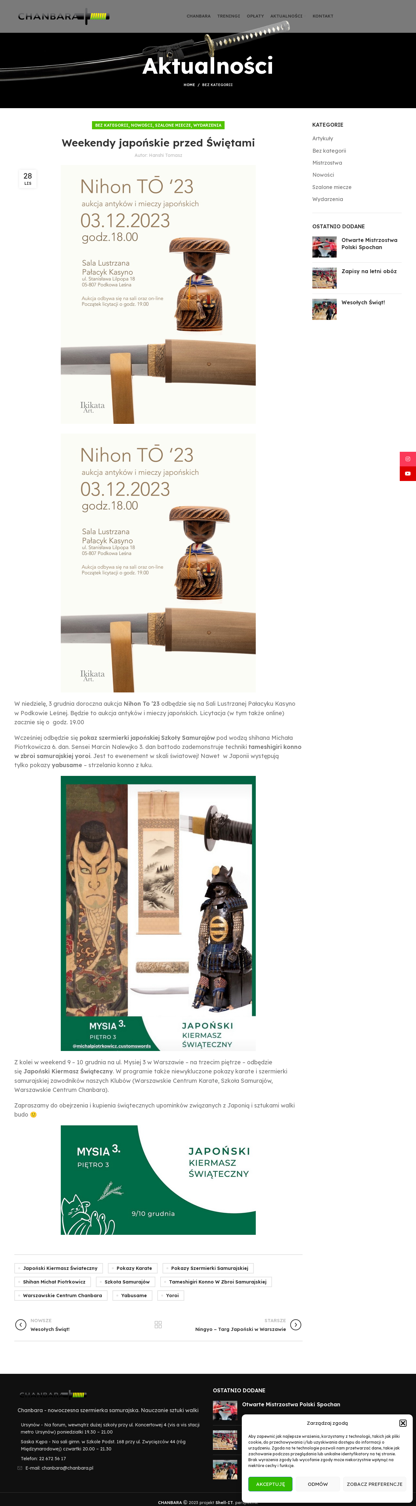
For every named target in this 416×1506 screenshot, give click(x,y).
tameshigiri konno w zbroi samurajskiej (217, 1282)
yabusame (134, 1295)
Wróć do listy (158, 1325)
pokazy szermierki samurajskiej (209, 1268)
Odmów (318, 1484)
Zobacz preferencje (375, 1484)
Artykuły (322, 138)
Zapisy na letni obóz (369, 271)
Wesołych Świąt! (363, 302)
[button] (403, 1423)
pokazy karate (134, 1268)
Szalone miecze (173, 125)
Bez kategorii (217, 84)
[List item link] (109, 1458)
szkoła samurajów (127, 1282)
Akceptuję (270, 1484)
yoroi (172, 1295)
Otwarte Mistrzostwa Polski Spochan (291, 1404)
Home (189, 84)
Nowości (141, 125)
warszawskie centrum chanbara (62, 1295)
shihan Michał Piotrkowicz (54, 1282)
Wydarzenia (207, 125)
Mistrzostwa (327, 162)
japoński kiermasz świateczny (60, 1268)
